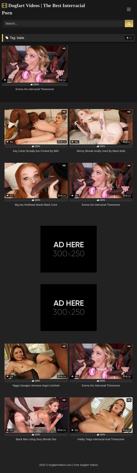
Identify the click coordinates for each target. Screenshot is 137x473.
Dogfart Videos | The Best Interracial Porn (43, 9)
